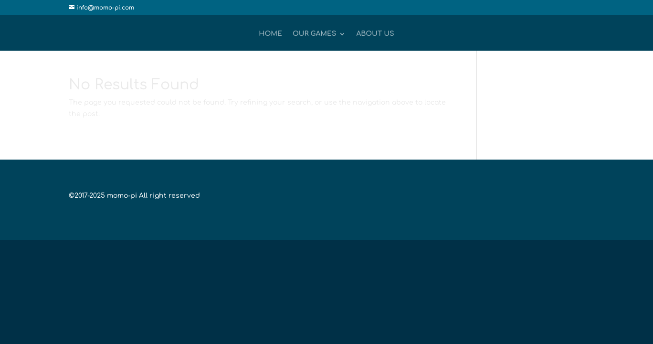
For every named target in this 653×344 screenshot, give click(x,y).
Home (270, 34)
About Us (375, 34)
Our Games (315, 34)
